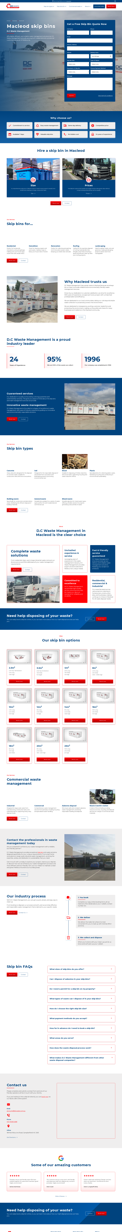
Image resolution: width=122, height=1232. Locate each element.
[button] (49, 6)
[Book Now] (55, 203)
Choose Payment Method (97, 68)
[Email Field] (90, 40)
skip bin (40, 852)
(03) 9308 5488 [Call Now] (99, 6)
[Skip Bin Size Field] (78, 64)
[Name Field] (78, 33)
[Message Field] (90, 84)
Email (68, 37)
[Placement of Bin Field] (78, 72)
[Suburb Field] (78, 56)
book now (45, 1097)
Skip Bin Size (70, 60)
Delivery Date (94, 52)
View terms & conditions (105, 95)
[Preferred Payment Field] (101, 72)
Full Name (70, 29)
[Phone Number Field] (101, 33)
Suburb (69, 52)
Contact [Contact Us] (67, 203)
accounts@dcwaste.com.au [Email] (16, 1111)
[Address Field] (90, 48)
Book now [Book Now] (101, 619)
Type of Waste (94, 60)
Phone (92, 29)
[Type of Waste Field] (101, 64)
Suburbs (68, 1)
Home (8, 20)
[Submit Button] (71, 96)
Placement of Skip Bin (73, 68)
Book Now (111, 6)
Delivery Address (72, 44)
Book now (19, 681)
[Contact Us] (23, 913)
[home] (24, 6)
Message (69, 76)
